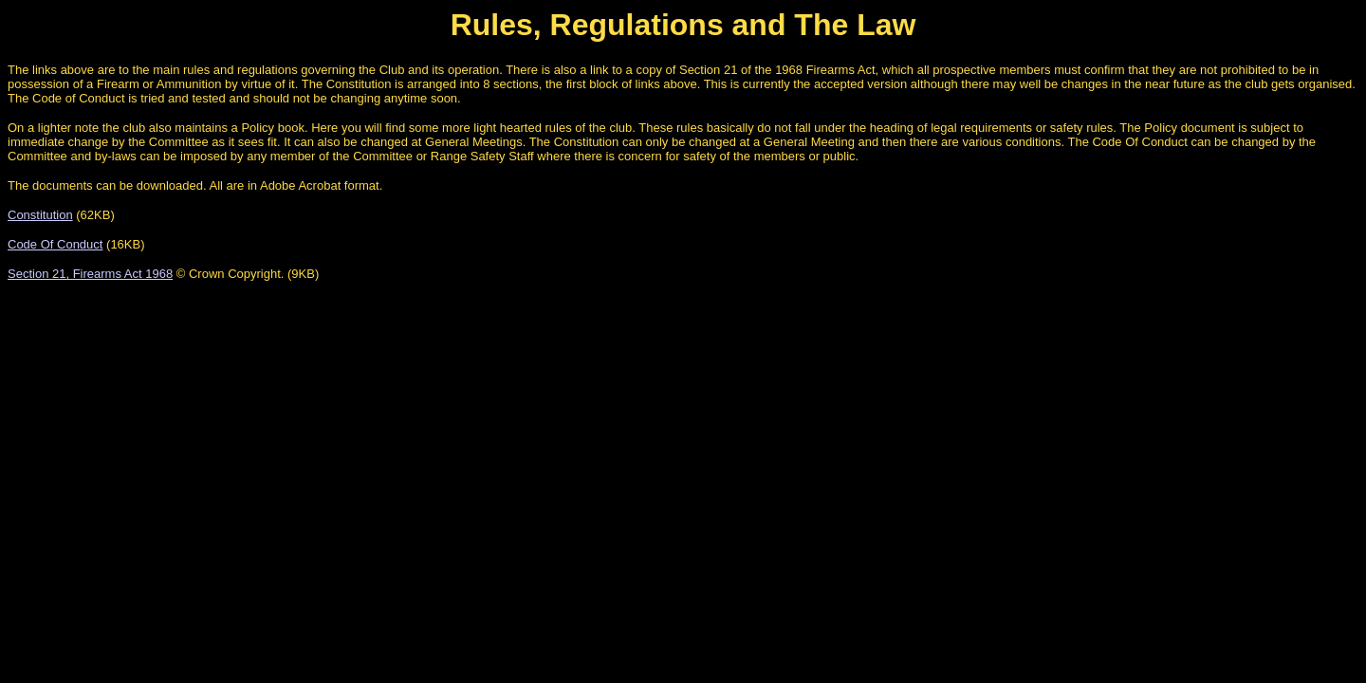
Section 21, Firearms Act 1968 (90, 274)
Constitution (40, 215)
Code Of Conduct (55, 244)
